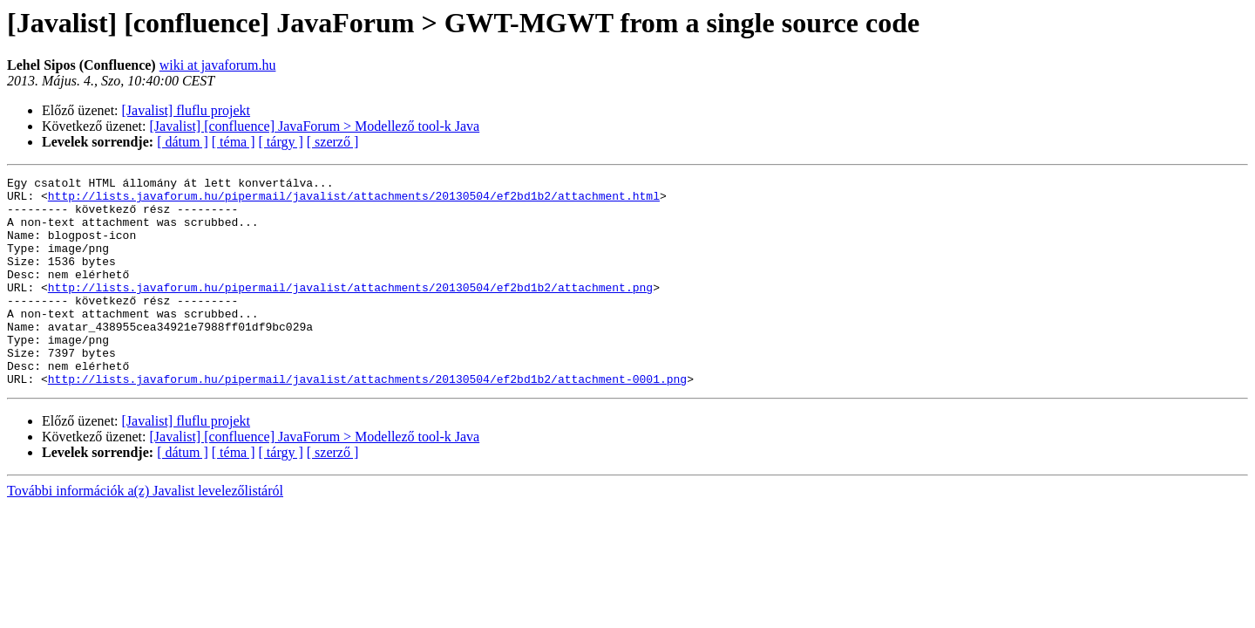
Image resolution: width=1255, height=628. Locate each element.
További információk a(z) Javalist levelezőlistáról (145, 532)
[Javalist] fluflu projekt (186, 110)
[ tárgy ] (281, 141)
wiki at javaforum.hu (217, 65)
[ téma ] (233, 141)
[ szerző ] (333, 141)
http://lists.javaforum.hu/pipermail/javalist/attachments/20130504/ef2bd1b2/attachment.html (354, 200)
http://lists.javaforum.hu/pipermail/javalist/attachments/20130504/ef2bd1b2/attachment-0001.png (367, 420)
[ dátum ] (182, 141)
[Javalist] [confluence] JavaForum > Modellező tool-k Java (315, 126)
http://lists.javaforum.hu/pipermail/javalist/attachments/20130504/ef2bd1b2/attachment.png (350, 310)
